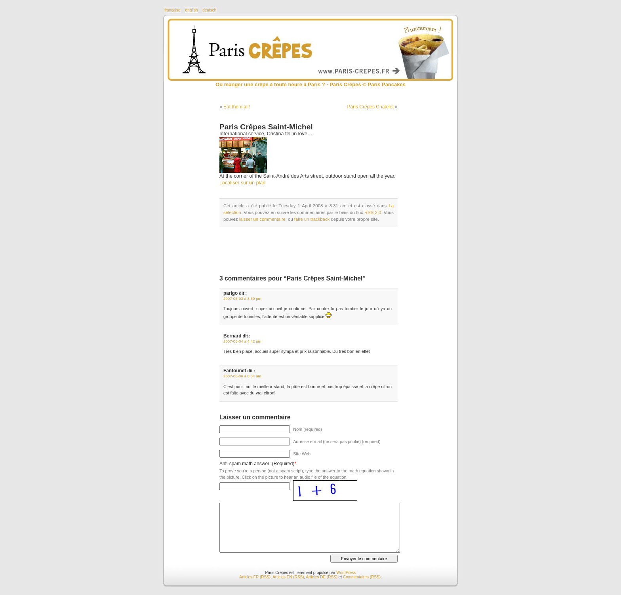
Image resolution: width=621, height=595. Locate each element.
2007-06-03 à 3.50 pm (242, 298)
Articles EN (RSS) (288, 577)
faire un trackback (312, 219)
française (172, 10)
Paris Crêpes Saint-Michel (266, 127)
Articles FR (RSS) (254, 577)
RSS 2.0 (372, 212)
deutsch (209, 10)
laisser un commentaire (262, 219)
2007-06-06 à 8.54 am (242, 376)
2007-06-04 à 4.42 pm (242, 341)
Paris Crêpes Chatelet (370, 107)
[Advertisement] (312, 251)
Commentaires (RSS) (362, 577)
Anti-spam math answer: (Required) (256, 463)
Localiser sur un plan (242, 183)
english (191, 10)
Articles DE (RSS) (321, 577)
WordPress (346, 572)
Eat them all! (236, 107)
